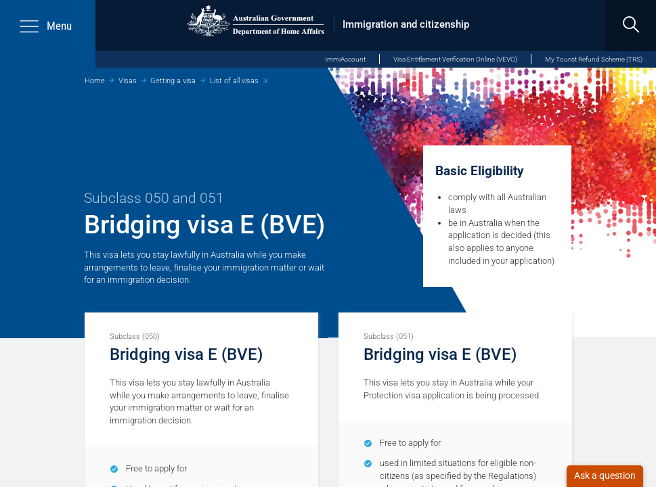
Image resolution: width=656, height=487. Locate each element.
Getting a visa (173, 80)
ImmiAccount (345, 59)
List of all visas (234, 80)
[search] (630, 25)
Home (95, 80)
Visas (127, 80)
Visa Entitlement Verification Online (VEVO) (455, 59)
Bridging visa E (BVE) (186, 354)
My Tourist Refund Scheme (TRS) (593, 59)
